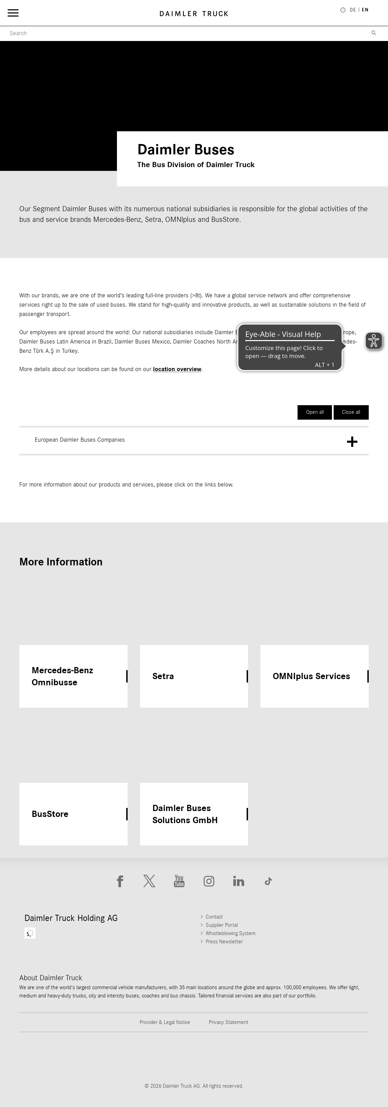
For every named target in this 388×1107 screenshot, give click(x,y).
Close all (351, 412)
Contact (214, 917)
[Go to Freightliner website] (45, 1057)
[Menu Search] (182, 33)
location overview (177, 369)
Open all (315, 412)
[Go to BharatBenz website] (283, 1057)
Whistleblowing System (231, 933)
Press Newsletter (224, 941)
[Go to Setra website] (343, 1057)
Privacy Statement (228, 1022)
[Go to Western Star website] (164, 1057)
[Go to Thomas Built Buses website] (104, 1057)
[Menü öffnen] (14, 14)
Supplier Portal (222, 925)
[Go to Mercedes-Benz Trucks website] (224, 1057)
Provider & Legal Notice (165, 1022)
